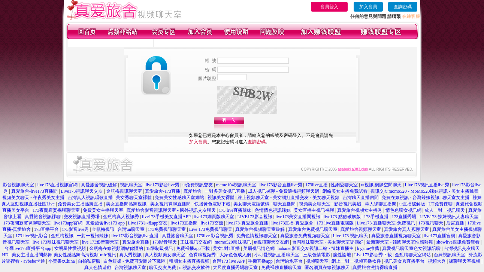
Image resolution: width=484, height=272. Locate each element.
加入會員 (368, 6)
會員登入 (329, 6)
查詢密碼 (403, 6)
